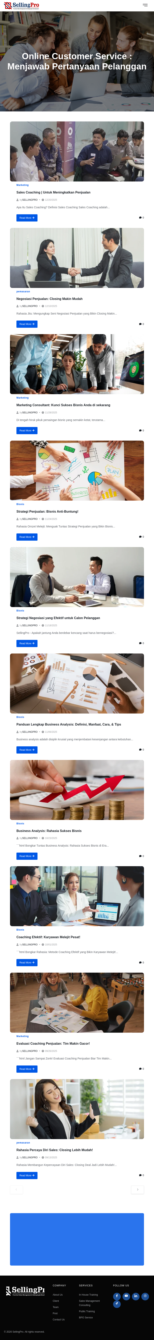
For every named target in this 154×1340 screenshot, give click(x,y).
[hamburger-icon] (145, 5)
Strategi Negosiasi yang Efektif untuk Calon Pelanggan (58, 618)
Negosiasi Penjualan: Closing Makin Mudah (49, 299)
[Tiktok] (117, 1304)
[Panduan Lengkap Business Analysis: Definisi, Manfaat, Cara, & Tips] (77, 683)
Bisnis (20, 504)
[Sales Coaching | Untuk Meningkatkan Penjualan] (77, 151)
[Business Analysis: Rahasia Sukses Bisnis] (77, 790)
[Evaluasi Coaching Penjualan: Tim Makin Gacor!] (77, 1003)
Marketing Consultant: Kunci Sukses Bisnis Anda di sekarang (63, 405)
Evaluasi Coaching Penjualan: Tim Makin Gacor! (53, 1043)
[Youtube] (126, 1296)
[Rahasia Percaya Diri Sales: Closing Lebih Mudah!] (77, 1109)
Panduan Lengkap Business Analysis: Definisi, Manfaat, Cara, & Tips (68, 724)
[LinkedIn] (136, 1296)
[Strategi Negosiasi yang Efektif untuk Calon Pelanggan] (77, 577)
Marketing (22, 185)
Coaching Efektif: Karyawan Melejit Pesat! (48, 937)
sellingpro (30, 199)
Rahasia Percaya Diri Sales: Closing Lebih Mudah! (54, 1150)
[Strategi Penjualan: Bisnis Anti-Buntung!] (77, 471)
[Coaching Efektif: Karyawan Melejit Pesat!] (77, 896)
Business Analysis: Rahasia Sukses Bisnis (49, 831)
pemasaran (23, 291)
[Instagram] (145, 1296)
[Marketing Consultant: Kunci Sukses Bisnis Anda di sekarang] (77, 364)
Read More (26, 217)
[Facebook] (117, 1296)
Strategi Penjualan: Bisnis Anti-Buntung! (47, 511)
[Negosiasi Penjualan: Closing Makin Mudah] (77, 258)
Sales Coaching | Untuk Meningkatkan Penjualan (53, 192)
